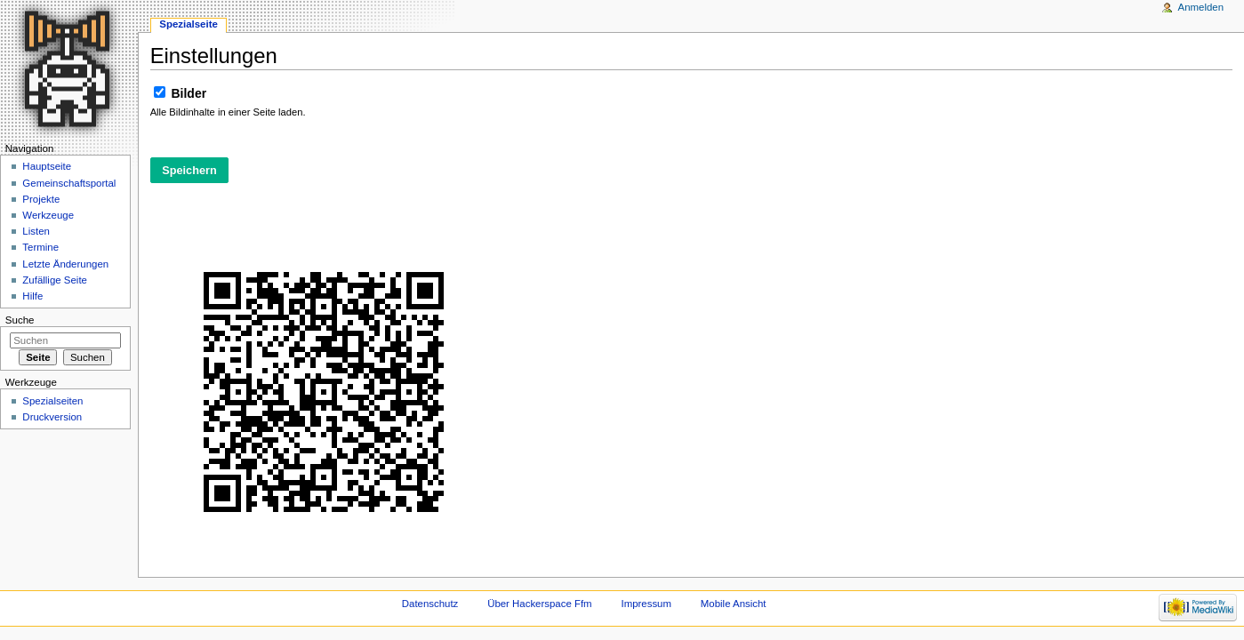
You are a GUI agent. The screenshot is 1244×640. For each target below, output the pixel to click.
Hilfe (32, 296)
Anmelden (1201, 7)
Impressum (646, 603)
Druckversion (52, 417)
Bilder (189, 93)
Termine (40, 247)
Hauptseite (46, 166)
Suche (20, 320)
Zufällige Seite (54, 280)
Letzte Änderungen (65, 264)
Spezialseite (188, 24)
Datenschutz (430, 603)
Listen (36, 231)
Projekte (41, 199)
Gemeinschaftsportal (69, 183)
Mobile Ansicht (733, 603)
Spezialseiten (52, 401)
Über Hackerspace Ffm (539, 603)
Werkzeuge (48, 215)
